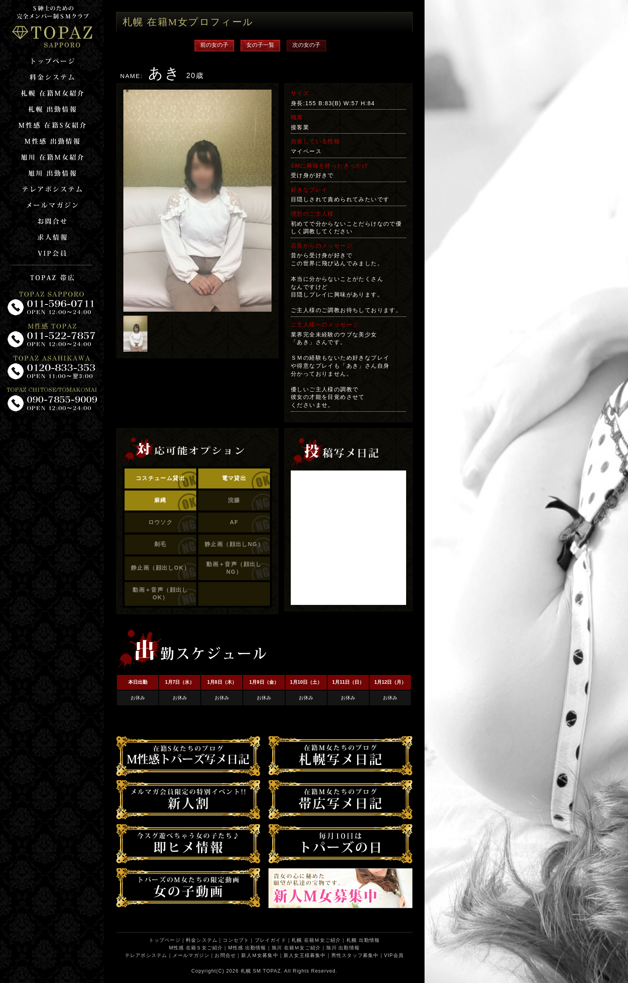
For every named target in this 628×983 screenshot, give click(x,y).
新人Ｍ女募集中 (259, 955)
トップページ (165, 940)
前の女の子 (214, 45)
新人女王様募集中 (305, 955)
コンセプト (236, 940)
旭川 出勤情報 (343, 948)
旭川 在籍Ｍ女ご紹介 (296, 948)
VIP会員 (394, 955)
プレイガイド (270, 940)
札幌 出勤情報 (363, 940)
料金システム (201, 940)
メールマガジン (191, 955)
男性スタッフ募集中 (355, 955)
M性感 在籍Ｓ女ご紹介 (196, 948)
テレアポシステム (146, 955)
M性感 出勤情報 (247, 948)
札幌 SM (251, 971)
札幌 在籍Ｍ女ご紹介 (316, 940)
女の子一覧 (260, 45)
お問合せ (225, 955)
